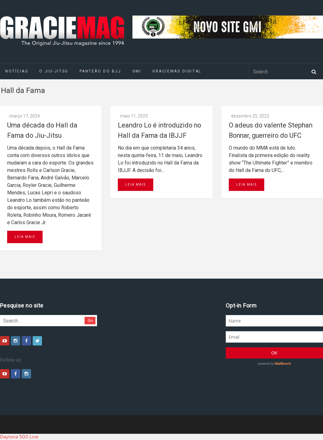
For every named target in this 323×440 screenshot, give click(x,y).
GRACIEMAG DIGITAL (176, 71)
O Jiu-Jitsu (53, 71)
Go (90, 320)
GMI (136, 71)
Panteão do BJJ (100, 71)
